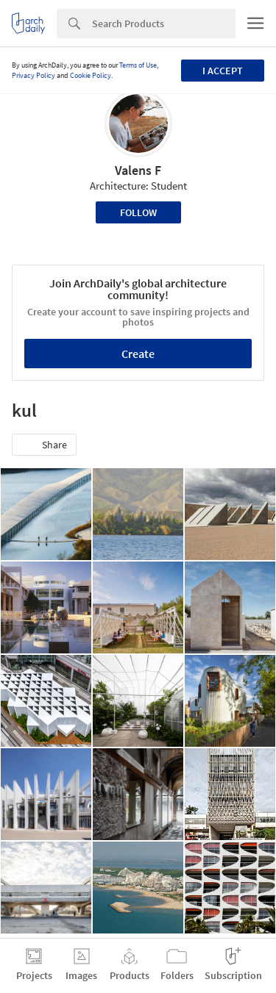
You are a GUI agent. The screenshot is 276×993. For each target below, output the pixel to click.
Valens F (138, 170)
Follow (138, 212)
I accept (222, 70)
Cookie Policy (90, 75)
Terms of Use (138, 65)
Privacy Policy (33, 75)
